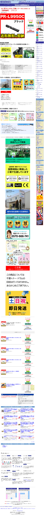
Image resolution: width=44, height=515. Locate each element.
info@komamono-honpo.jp (20, 510)
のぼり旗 (40, 4)
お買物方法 (1, 508)
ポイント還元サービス (13, 508)
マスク (5, 4)
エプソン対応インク (39, 163)
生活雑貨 (38, 154)
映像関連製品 (38, 132)
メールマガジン (25, 479)
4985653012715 (29, 421)
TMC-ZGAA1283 (8, 421)
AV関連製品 (38, 130)
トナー (28, 4)
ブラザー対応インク (39, 161)
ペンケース (38, 136)
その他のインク (38, 108)
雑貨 (37, 147)
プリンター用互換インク (14, 4)
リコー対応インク (39, 110)
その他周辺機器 (38, 116)
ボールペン (38, 135)
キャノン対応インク (39, 162)
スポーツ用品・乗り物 (39, 156)
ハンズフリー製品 (39, 115)
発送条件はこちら (30, 28)
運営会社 (9, 508)
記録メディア (38, 117)
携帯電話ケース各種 (39, 114)
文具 (37, 4)
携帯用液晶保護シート (39, 118)
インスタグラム (29, 480)
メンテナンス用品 (39, 107)
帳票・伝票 (38, 87)
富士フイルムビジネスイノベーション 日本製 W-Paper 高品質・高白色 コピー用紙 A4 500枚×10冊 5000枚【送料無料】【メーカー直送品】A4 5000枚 (27, 424)
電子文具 (38, 137)
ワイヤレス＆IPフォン (39, 128)
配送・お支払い (5, 508)
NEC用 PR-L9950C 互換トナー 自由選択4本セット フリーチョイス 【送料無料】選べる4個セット (13, 385)
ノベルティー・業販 (23, 508)
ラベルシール (38, 86)
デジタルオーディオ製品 (39, 131)
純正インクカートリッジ (39, 160)
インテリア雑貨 (38, 152)
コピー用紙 (38, 85)
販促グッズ (38, 155)
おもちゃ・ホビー (39, 157)
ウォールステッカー (39, 158)
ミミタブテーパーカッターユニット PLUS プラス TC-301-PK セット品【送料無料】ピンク (27, 437)
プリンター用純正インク (22, 4)
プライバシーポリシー (28, 508)
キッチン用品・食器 (39, 153)
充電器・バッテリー (39, 113)
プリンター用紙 (39, 84)
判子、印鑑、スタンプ (39, 139)
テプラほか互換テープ (32, 4)
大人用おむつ (8, 4)
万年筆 (37, 138)
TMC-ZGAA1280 (24, 421)
